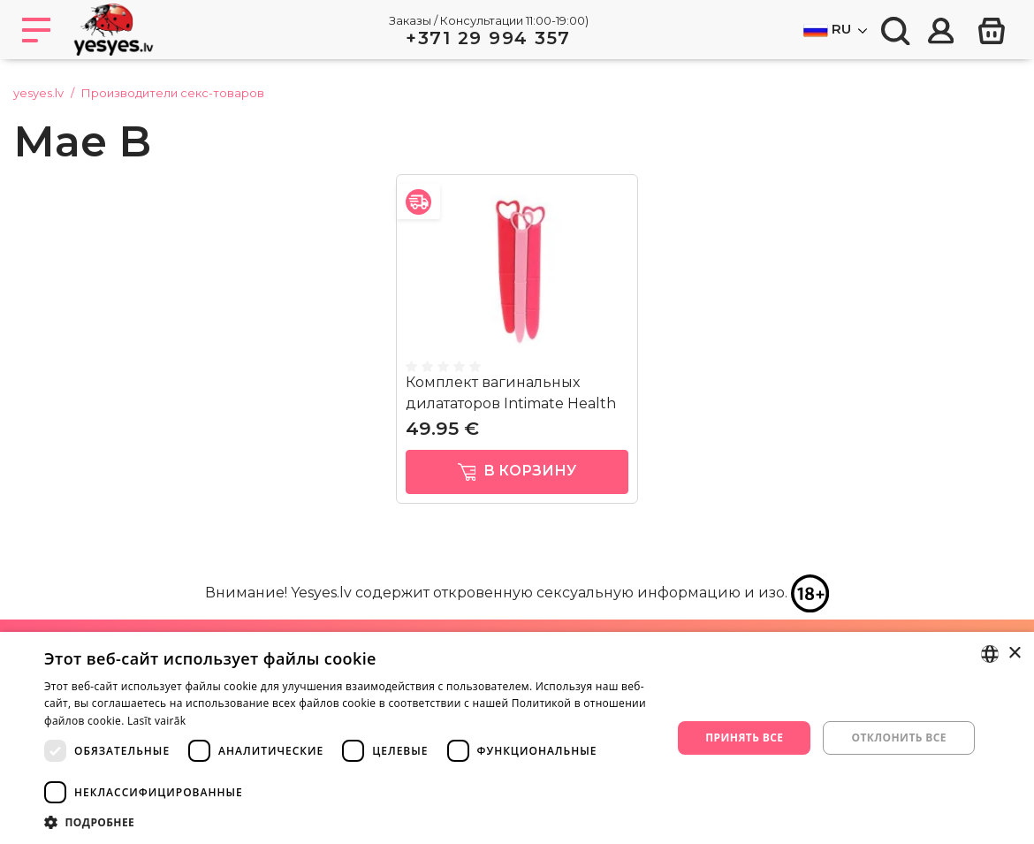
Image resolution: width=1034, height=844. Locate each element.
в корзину (517, 471)
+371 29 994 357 (488, 38)
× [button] (1014, 653)
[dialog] (517, 738)
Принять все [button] (744, 737)
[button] (348, 822)
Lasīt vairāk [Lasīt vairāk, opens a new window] (156, 720)
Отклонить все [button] (898, 737)
